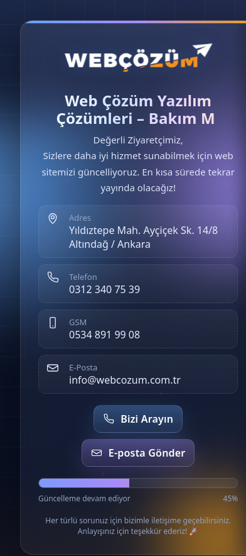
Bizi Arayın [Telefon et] (138, 419)
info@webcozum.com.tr (125, 380)
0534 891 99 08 (104, 335)
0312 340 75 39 (104, 289)
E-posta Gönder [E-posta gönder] (138, 453)
